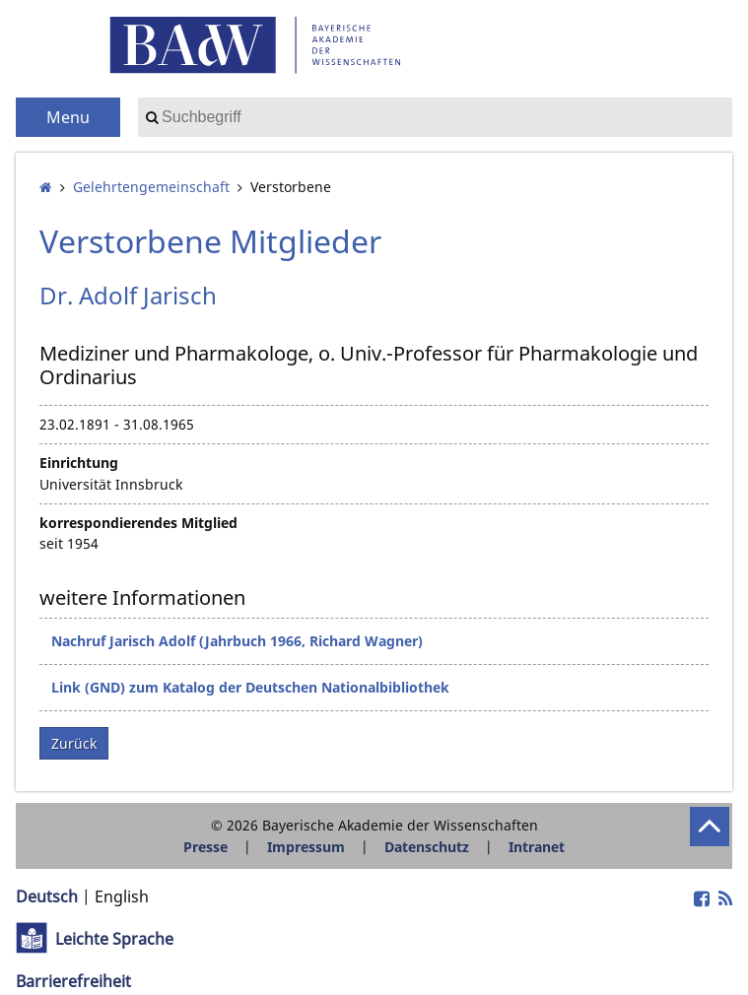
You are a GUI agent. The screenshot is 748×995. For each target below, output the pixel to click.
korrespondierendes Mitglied (138, 522)
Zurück (74, 743)
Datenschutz (426, 846)
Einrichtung (78, 462)
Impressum (306, 846)
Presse (205, 846)
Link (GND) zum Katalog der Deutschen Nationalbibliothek (250, 687)
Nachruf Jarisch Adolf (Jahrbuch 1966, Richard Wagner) (237, 640)
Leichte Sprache (114, 939)
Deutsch (47, 896)
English (122, 896)
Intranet (537, 846)
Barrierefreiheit (73, 981)
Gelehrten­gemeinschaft (151, 186)
